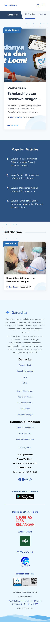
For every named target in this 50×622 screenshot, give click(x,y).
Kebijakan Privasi (25, 397)
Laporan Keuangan (25, 415)
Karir (25, 377)
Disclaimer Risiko (25, 403)
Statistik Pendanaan (25, 371)
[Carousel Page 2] (12, 125)
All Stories (30, 14)
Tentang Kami (25, 365)
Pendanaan (25, 409)
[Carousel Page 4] (17, 125)
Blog (25, 383)
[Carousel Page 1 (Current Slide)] (8, 125)
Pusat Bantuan (25, 433)
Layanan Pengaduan (25, 439)
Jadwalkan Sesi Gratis (25, 427)
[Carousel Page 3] (14, 125)
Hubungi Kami (25, 447)
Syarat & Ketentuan (25, 391)
